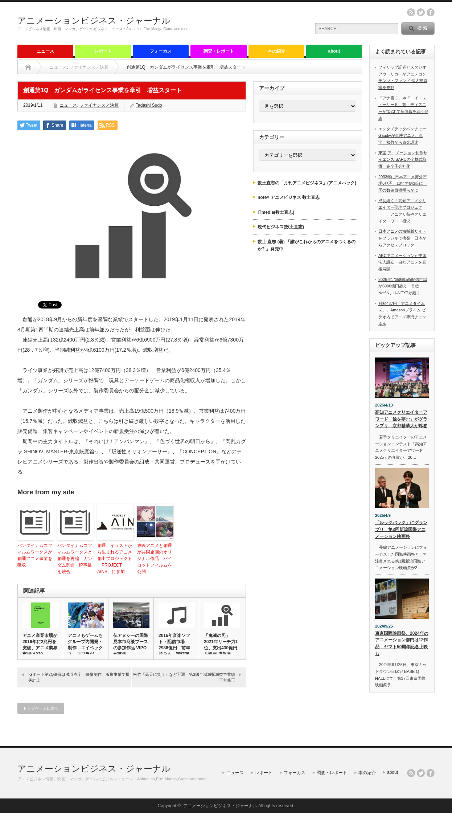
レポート (103, 51)
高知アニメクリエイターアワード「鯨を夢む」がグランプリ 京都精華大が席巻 (401, 419)
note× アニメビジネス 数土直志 (289, 197)
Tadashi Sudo (149, 105)
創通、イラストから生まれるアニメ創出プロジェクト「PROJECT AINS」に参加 (114, 558)
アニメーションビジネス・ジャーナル (93, 20)
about (334, 51)
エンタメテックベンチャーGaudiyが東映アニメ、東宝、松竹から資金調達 (402, 135)
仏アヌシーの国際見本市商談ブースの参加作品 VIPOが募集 (130, 645)
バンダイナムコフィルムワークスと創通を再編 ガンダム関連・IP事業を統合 (74, 558)
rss (411, 12)
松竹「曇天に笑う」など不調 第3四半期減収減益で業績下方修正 (184, 677)
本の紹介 (276, 51)
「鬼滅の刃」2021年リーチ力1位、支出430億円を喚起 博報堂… (221, 645)
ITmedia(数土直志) (276, 212)
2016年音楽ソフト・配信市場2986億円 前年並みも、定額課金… (174, 648)
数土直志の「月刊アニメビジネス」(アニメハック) (307, 182)
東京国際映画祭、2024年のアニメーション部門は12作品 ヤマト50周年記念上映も (401, 643)
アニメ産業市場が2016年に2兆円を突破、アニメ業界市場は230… (39, 645)
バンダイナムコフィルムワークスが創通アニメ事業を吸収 (34, 555)
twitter (421, 12)
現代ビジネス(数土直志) (281, 226)
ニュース (45, 51)
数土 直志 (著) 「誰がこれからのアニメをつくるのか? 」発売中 (307, 245)
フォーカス (161, 51)
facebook (431, 12)
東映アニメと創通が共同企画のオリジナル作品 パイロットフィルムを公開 (154, 558)
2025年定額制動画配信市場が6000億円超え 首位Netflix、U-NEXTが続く (402, 286)
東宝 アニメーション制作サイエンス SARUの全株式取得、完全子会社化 (402, 159)
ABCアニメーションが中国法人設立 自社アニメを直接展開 (402, 262)
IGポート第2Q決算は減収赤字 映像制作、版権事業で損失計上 (79, 677)
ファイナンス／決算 (88, 67)
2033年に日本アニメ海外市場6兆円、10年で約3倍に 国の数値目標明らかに (402, 183)
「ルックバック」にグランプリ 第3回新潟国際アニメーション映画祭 (401, 529)
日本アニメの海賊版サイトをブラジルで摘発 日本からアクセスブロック (402, 238)
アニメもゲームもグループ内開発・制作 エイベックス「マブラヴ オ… (85, 648)
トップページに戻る (41, 708)
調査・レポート (219, 51)
